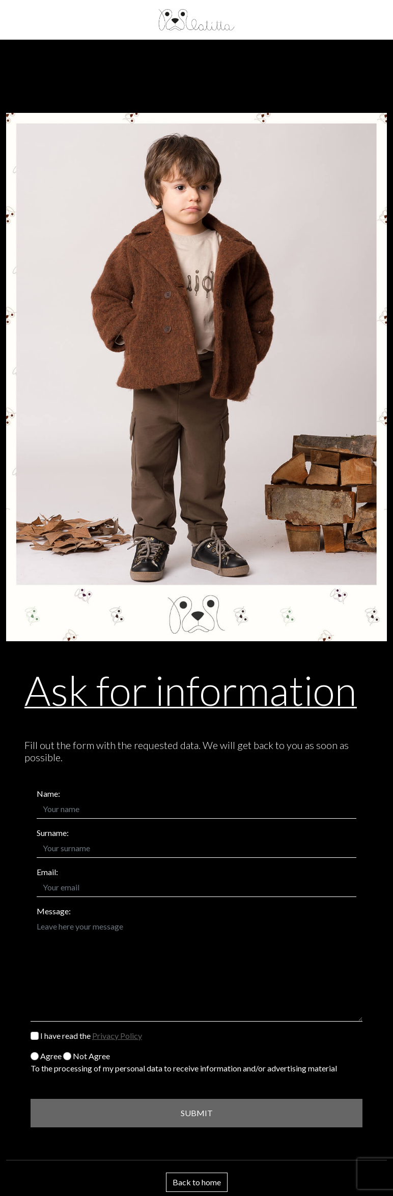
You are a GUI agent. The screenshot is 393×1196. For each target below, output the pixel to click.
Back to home (197, 1182)
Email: (47, 872)
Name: (48, 793)
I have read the (86, 1035)
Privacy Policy (117, 1035)
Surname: (53, 833)
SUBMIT (197, 1113)
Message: (54, 911)
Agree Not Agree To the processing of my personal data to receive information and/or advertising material (184, 1062)
